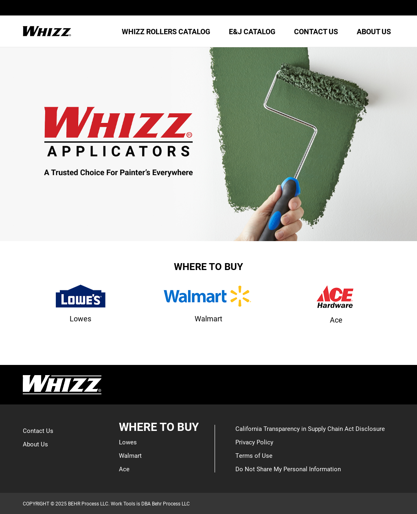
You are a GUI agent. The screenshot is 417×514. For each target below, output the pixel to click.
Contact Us (38, 430)
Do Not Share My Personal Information (288, 468)
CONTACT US (316, 31)
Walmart (130, 455)
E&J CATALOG (252, 31)
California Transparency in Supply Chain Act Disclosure (310, 428)
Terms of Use (253, 455)
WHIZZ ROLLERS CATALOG (166, 31)
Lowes (128, 442)
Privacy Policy (254, 442)
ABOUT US (374, 31)
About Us (35, 444)
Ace (124, 468)
